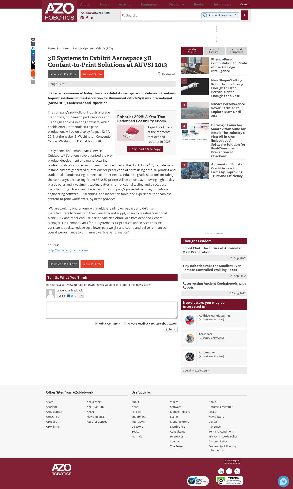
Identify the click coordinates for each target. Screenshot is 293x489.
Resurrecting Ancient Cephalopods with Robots (211, 272)
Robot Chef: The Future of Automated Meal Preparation (213, 239)
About (135, 389)
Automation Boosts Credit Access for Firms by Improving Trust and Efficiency (228, 159)
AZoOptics (52, 404)
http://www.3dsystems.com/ (68, 250)
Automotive (207, 339)
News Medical (96, 404)
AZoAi (90, 399)
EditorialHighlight (214, 51)
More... (241, 4)
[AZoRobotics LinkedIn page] (82, 18)
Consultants (177, 418)
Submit (170, 329)
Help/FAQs (176, 423)
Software (175, 394)
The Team (176, 433)
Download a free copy (144, 149)
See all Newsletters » (196, 357)
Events (174, 404)
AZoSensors (94, 389)
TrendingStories (192, 51)
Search (213, 399)
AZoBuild (51, 408)
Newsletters (216, 404)
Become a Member (221, 394)
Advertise (215, 413)
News (66, 48)
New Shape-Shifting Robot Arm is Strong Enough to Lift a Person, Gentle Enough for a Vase (229, 85)
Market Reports (180, 399)
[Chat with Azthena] (283, 481)
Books (135, 418)
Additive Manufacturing (214, 302)
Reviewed (168, 74)
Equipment (139, 404)
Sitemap (175, 428)
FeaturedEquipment (236, 51)
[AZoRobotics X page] (92, 18)
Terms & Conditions (221, 418)
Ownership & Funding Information (223, 435)
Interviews (138, 408)
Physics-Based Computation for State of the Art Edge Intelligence (227, 64)
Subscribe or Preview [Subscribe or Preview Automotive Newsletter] (211, 343)
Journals (137, 423)
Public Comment (109, 323)
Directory (137, 413)
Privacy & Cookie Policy (223, 423)
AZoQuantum (95, 394)
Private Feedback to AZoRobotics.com (153, 323)
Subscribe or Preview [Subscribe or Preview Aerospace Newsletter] (211, 324)
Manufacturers (179, 408)
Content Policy (218, 428)
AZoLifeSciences (97, 408)
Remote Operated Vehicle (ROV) (93, 48)
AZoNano (52, 394)
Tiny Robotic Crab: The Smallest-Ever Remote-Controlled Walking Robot (208, 256)
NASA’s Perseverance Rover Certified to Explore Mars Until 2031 (228, 104)
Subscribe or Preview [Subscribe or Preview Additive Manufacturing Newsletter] (211, 306)
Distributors (177, 413)
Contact (213, 408)
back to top (232, 447)
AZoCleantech (54, 399)
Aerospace (205, 321)
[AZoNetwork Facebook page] (86, 18)
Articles (136, 399)
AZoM (49, 389)
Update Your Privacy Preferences (75, 484)
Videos (174, 389)
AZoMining (53, 413)
